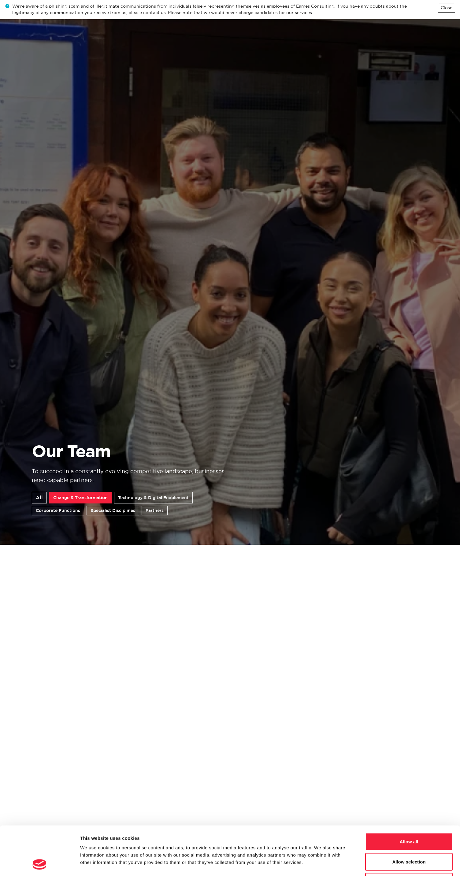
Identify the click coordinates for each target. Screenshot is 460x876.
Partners (155, 510)
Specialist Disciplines (113, 510)
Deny (409, 835)
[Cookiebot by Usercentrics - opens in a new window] (39, 864)
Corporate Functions (58, 510)
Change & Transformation (80, 497)
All (39, 497)
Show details (321, 864)
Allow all (409, 795)
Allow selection (408, 815)
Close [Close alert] (446, 7)
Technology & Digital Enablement (153, 497)
